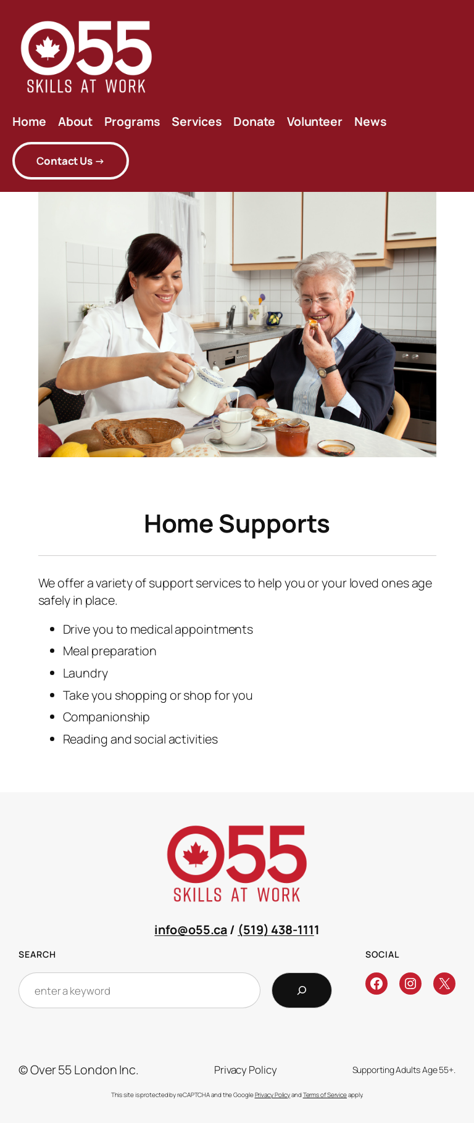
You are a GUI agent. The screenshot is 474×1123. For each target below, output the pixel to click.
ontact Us (70, 161)
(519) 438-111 (276, 929)
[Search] (302, 990)
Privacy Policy (273, 1094)
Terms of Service (325, 1094)
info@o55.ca (190, 929)
